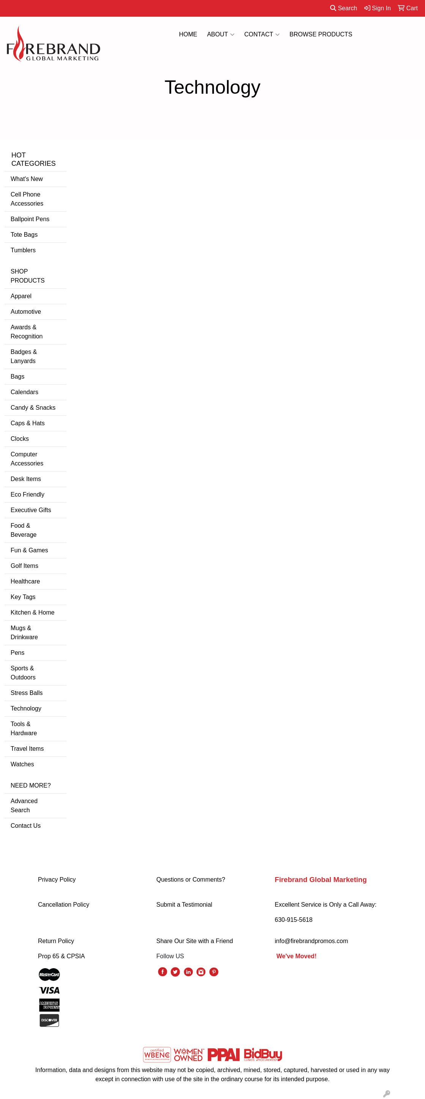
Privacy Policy (57, 879)
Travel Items (27, 748)
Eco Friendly (27, 494)
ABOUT (221, 34)
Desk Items (26, 479)
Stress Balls (26, 693)
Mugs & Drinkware (24, 632)
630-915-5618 (294, 920)
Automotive (26, 311)
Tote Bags (24, 234)
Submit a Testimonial (184, 904)
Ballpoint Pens (30, 219)
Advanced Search (24, 805)
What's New (27, 179)
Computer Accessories (27, 459)
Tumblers (23, 250)
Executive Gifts (31, 510)
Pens (17, 652)
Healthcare (25, 581)
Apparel (21, 296)
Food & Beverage (24, 530)
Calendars (24, 392)
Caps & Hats (28, 423)
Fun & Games (29, 550)
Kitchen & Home (33, 612)
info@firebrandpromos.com (311, 941)
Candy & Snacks (33, 407)
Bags (17, 376)
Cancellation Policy (63, 904)
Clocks (20, 439)
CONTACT (262, 34)
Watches (22, 764)
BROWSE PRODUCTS (321, 34)
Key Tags (23, 597)
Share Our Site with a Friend (194, 941)
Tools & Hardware (24, 728)
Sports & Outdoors (23, 673)
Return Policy (56, 941)
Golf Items (24, 566)
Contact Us (26, 825)
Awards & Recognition (27, 332)
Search (343, 8)
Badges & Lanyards (24, 356)
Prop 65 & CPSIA (61, 956)
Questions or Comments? (190, 879)
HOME (188, 34)
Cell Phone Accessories (27, 199)
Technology (26, 708)
